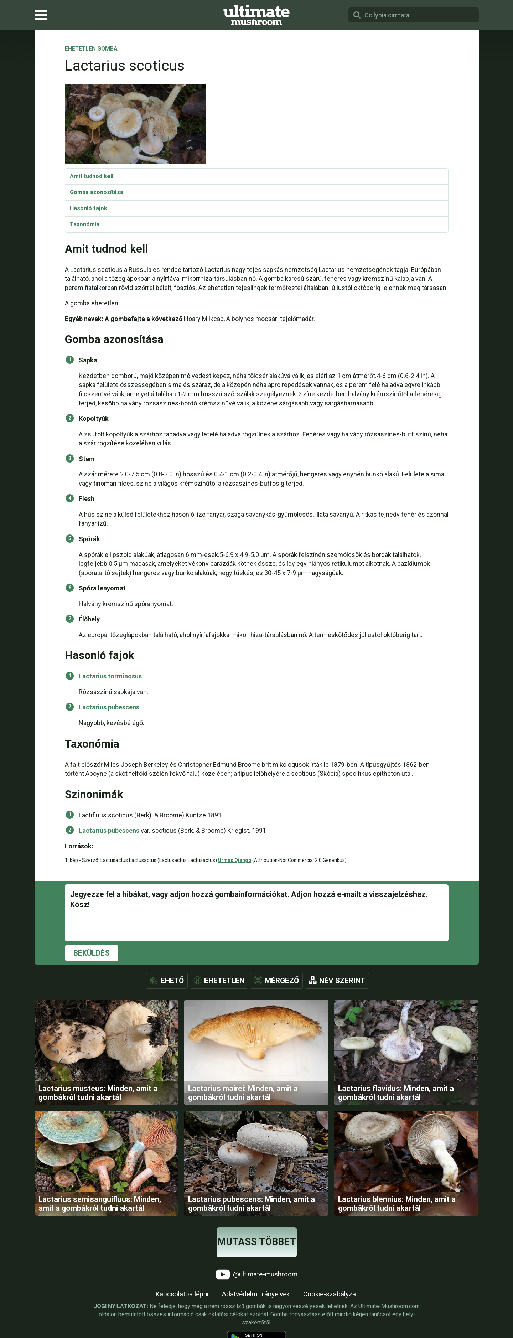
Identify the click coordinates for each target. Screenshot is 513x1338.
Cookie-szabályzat (330, 1294)
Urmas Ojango (234, 860)
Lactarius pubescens (109, 707)
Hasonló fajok (88, 208)
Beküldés (91, 953)
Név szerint (342, 980)
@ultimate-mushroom (256, 1274)
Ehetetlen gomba (91, 49)
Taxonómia (84, 224)
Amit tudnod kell (91, 176)
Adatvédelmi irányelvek (256, 1294)
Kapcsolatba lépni (181, 1294)
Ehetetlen (224, 980)
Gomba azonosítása (96, 192)
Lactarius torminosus (110, 676)
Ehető (172, 980)
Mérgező (282, 980)
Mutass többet (256, 1241)
